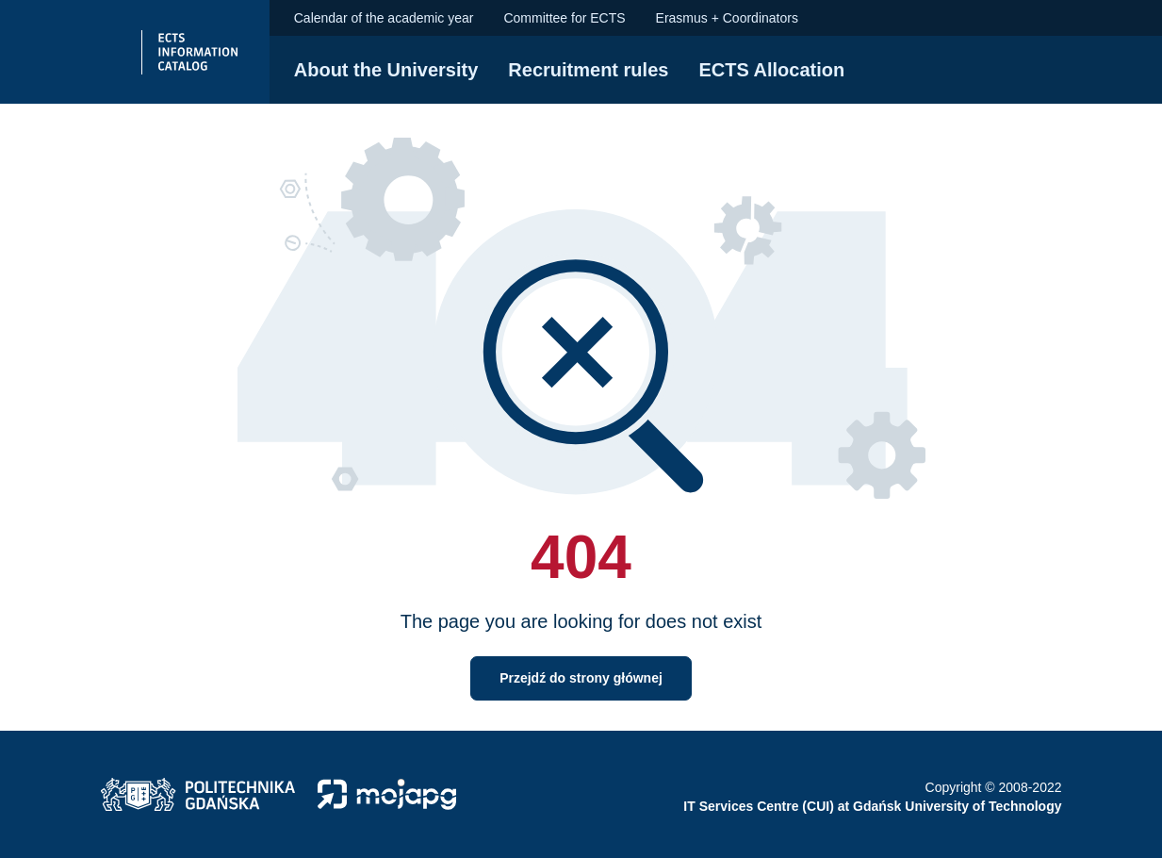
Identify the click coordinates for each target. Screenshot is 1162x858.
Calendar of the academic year (384, 17)
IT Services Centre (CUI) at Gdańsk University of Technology (872, 806)
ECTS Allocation (771, 69)
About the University (386, 69)
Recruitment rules (588, 69)
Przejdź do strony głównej (581, 677)
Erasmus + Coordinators (727, 17)
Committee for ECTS (564, 17)
